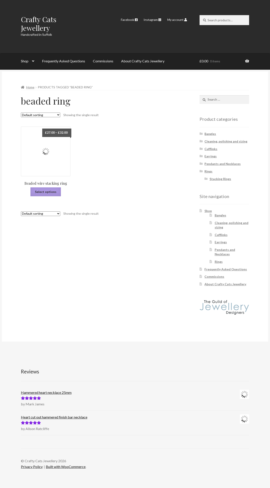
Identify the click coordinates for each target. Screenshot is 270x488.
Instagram (152, 20)
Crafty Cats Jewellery (38, 23)
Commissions (103, 61)
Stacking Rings (220, 179)
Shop (24, 61)
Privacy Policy (32, 466)
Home (30, 87)
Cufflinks (210, 149)
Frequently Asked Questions (63, 61)
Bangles (210, 134)
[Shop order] (40, 115)
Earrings (210, 156)
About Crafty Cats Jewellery (142, 61)
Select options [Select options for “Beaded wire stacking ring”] (45, 192)
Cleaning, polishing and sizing (225, 141)
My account (177, 20)
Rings (208, 171)
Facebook (129, 20)
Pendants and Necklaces (222, 164)
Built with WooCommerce (66, 466)
